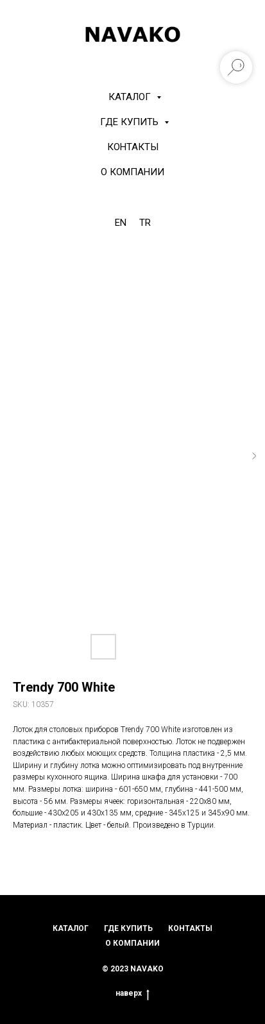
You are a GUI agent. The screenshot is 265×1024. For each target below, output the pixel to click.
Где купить (130, 122)
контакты (190, 928)
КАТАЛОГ (130, 97)
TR (145, 222)
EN (120, 222)
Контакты (132, 147)
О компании (132, 172)
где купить (128, 928)
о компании (132, 943)
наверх (132, 993)
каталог (71, 928)
